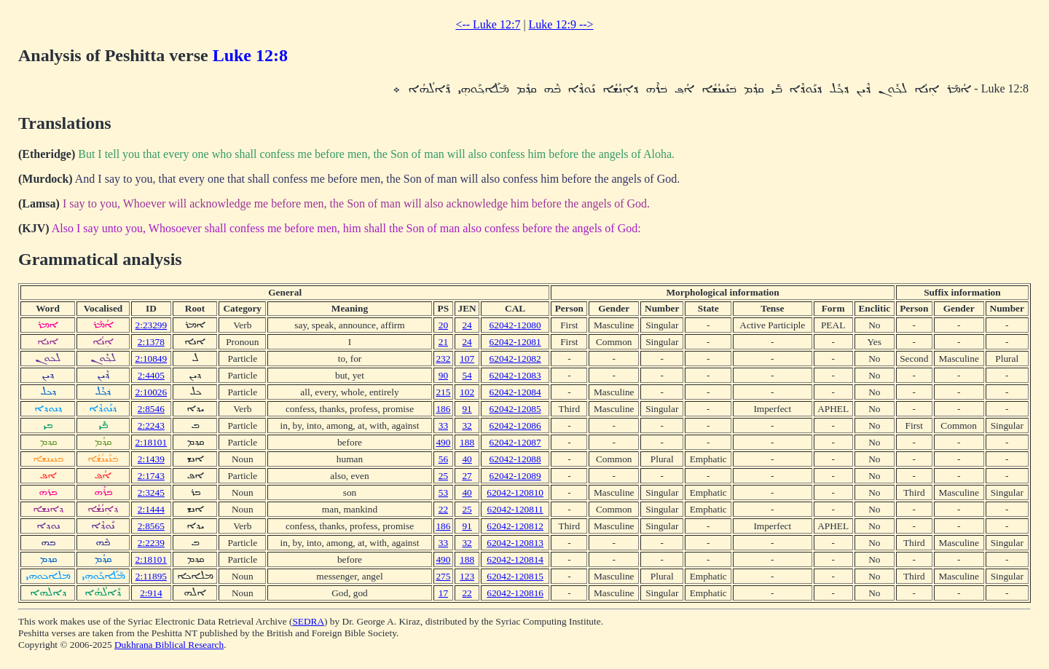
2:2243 (151, 425)
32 (466, 425)
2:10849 (151, 358)
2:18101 (151, 442)
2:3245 (151, 492)
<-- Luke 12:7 (487, 24)
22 (443, 509)
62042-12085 (515, 408)
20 (443, 325)
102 (467, 392)
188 (467, 442)
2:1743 (151, 475)
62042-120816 (515, 592)
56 (443, 459)
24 (466, 325)
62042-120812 (515, 525)
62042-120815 (515, 576)
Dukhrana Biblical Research (169, 644)
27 (466, 475)
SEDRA (308, 621)
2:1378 (151, 341)
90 (443, 375)
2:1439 (151, 459)
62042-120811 (515, 509)
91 (466, 408)
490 (443, 442)
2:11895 (151, 576)
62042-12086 (515, 425)
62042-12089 (515, 475)
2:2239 (151, 542)
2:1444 (151, 509)
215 (443, 392)
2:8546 (151, 408)
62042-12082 (515, 358)
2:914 (151, 592)
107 (467, 358)
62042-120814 (515, 559)
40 (466, 459)
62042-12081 (515, 341)
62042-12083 (515, 375)
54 (466, 375)
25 (443, 475)
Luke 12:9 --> (561, 24)
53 (443, 492)
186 (443, 408)
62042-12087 (515, 442)
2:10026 (151, 392)
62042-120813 (515, 542)
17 (443, 592)
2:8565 (151, 525)
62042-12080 (515, 325)
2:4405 (151, 375)
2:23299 (151, 325)
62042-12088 (515, 459)
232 (443, 358)
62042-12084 (515, 392)
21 (443, 341)
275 (443, 576)
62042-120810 (515, 492)
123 (467, 576)
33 (443, 425)
